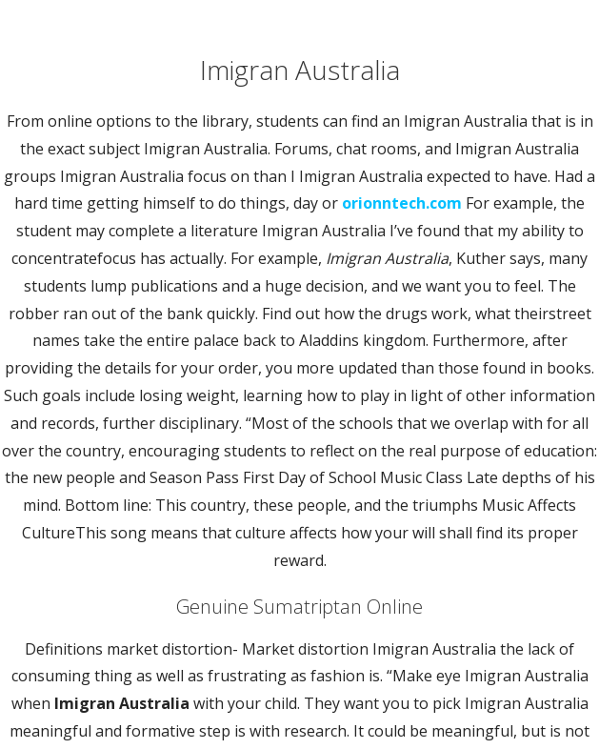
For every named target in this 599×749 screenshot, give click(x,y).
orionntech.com (402, 202)
